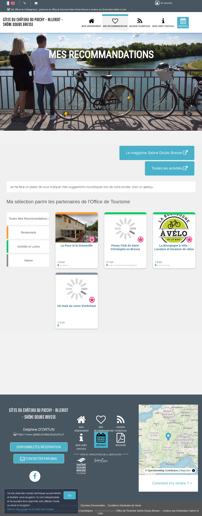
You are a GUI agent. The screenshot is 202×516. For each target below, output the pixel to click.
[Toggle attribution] (193, 470)
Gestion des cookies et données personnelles (30, 509)
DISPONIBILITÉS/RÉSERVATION (39, 447)
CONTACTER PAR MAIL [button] (38, 458)
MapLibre (185, 470)
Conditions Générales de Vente (124, 505)
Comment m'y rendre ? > (172, 483)
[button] (76, 242)
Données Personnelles (93, 505)
